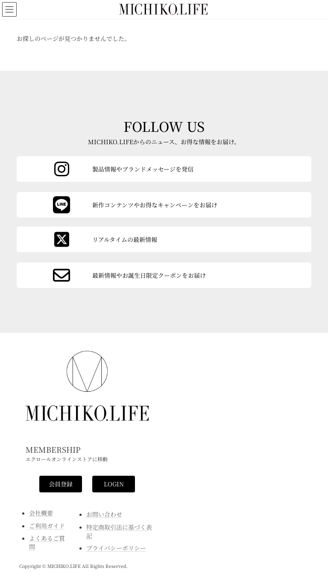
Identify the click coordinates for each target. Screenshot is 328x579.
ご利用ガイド (47, 525)
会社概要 (41, 513)
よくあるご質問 (47, 542)
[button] (60, 484)
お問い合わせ (104, 514)
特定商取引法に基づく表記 (119, 531)
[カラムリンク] (164, 275)
